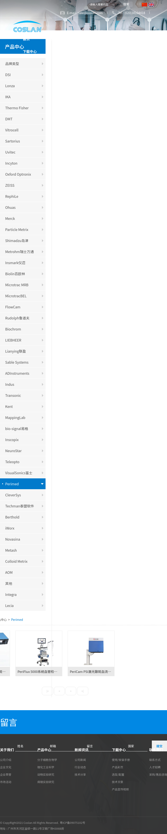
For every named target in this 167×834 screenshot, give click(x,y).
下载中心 (30, 51)
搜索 (126, 4)
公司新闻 (80, 760)
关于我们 (56, 38)
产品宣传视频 (120, 789)
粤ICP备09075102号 (72, 823)
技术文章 (117, 782)
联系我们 (63, 51)
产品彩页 (117, 767)
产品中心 (90, 38)
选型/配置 (118, 774)
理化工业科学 (45, 767)
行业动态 (80, 767)
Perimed (17, 619)
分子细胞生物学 (47, 760)
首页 (26, 38)
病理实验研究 (45, 782)
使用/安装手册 (121, 760)
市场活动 (5, 782)
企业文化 (5, 767)
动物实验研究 (45, 774)
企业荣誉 (5, 774)
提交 (159, 746)
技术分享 (80, 774)
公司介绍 (5, 760)
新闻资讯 (123, 38)
